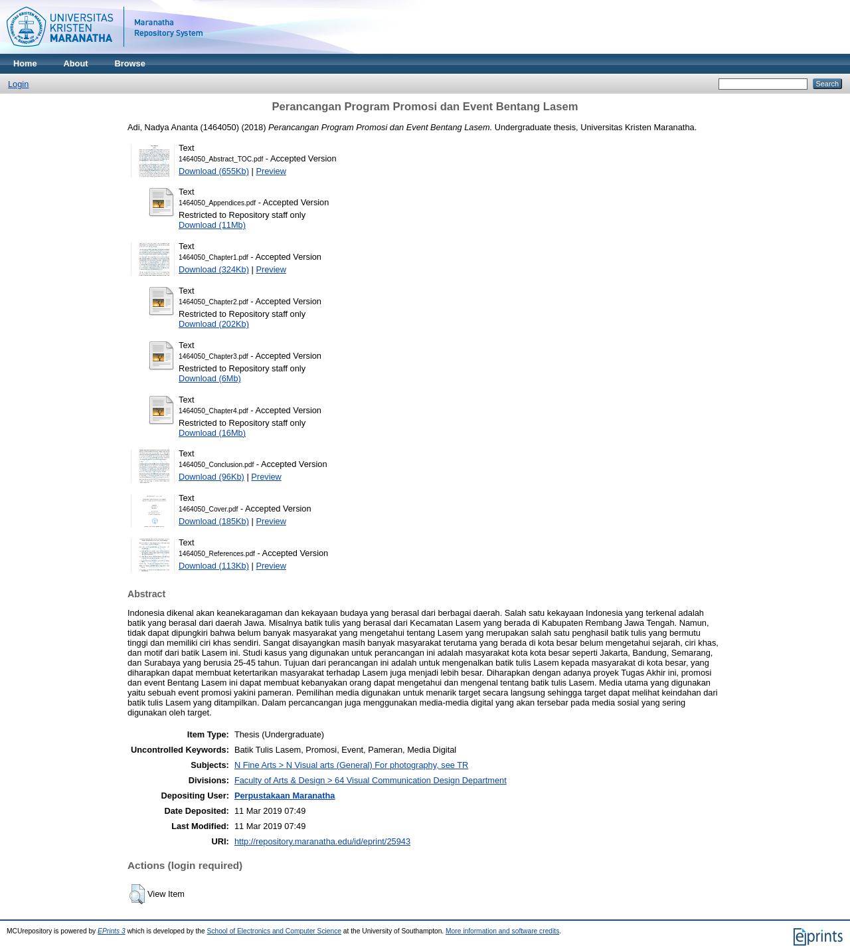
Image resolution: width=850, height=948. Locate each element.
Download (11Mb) (212, 225)
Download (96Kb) (211, 477)
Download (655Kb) (214, 171)
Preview (271, 171)
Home (25, 63)
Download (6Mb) (210, 378)
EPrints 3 (112, 931)
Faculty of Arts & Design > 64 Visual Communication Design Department (370, 780)
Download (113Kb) (214, 566)
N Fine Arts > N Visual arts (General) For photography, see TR (351, 765)
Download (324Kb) (214, 269)
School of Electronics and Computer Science (274, 931)
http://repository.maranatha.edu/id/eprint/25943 (322, 841)
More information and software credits (502, 931)
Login (18, 84)
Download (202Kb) (214, 324)
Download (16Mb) (212, 433)
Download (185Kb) (214, 521)
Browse (130, 63)
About (76, 63)
